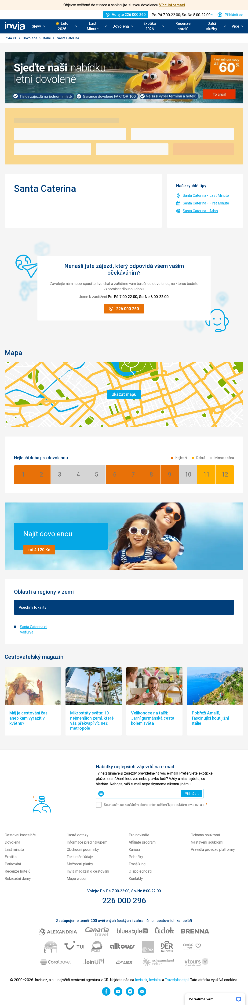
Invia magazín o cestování (88, 871)
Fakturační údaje (80, 857)
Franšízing (137, 864)
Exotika (11, 857)
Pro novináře (139, 835)
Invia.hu (155, 980)
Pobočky (136, 857)
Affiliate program (142, 842)
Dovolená (30, 38)
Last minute (14, 849)
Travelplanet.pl (177, 980)
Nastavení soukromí (207, 842)
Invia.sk (141, 980)
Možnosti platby (80, 864)
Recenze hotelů (182, 26)
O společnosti (140, 871)
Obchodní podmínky (83, 849)
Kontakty (136, 878)
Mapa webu (76, 878)
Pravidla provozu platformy (213, 849)
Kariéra (134, 849)
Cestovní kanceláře (20, 835)
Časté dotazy (77, 835)
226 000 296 (124, 900)
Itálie (47, 38)
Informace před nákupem (87, 842)
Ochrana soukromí (205, 835)
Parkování (13, 864)
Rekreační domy (18, 878)
